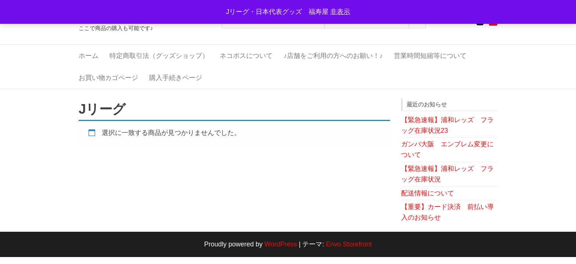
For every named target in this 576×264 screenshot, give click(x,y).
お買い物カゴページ (108, 77)
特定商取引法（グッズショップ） (159, 55)
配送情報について (427, 193)
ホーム (88, 55)
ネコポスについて (246, 55)
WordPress (280, 244)
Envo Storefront (349, 244)
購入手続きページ (175, 77)
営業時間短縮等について (430, 55)
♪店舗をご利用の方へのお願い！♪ (333, 55)
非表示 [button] (340, 11)
